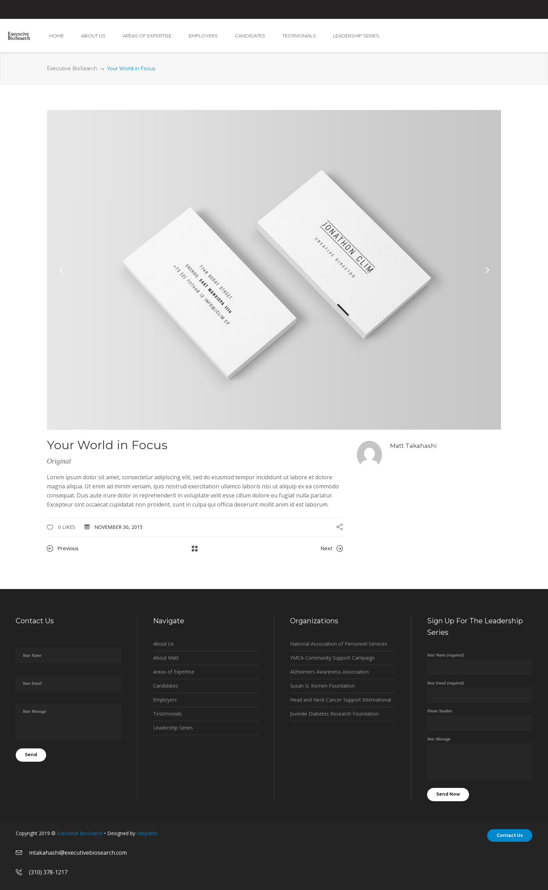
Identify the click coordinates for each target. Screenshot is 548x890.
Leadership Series (173, 727)
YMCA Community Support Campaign (332, 657)
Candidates (165, 685)
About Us (163, 643)
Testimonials (167, 713)
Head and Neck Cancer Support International (340, 699)
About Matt (166, 657)
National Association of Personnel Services (338, 643)
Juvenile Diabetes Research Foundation (334, 713)
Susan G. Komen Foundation (322, 685)
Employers (165, 699)
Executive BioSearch (72, 68)
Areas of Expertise (173, 671)
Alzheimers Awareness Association (329, 671)
